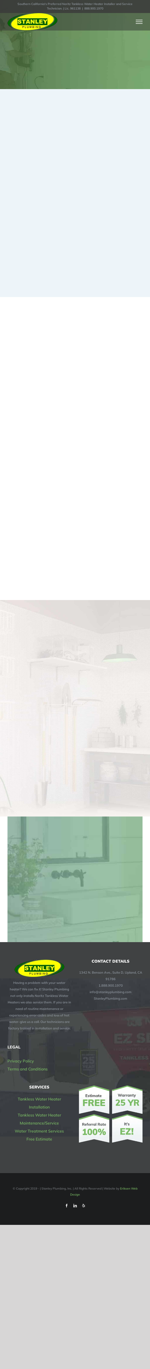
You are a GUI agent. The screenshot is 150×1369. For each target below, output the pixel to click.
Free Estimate (39, 1139)
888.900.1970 (93, 8)
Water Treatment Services (39, 1131)
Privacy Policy (20, 1060)
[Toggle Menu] (139, 22)
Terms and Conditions (27, 1068)
